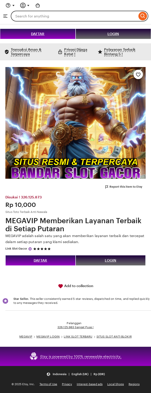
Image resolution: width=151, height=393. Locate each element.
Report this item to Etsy (123, 187)
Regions (134, 384)
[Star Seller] (30, 249)
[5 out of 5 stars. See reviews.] (42, 249)
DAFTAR (37, 34)
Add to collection (75, 286)
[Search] (142, 16)
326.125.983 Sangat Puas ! (75, 327)
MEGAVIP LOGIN (48, 336)
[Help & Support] (10, 5)
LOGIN (113, 34)
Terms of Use (48, 384)
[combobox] (74, 16)
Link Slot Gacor (16, 248)
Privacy (67, 384)
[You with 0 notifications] (25, 5)
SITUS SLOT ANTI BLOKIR (114, 336)
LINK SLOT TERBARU (78, 336)
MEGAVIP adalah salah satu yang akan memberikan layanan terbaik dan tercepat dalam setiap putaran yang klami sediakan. (74, 239)
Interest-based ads (90, 384)
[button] (75, 374)
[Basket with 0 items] (37, 5)
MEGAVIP (25, 336)
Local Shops (115, 384)
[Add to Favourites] (138, 74)
